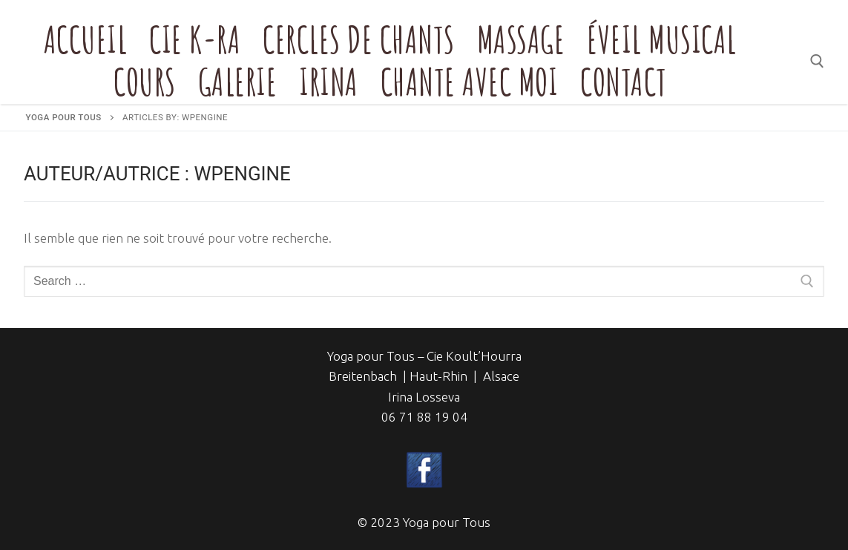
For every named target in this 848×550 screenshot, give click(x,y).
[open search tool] (817, 61)
